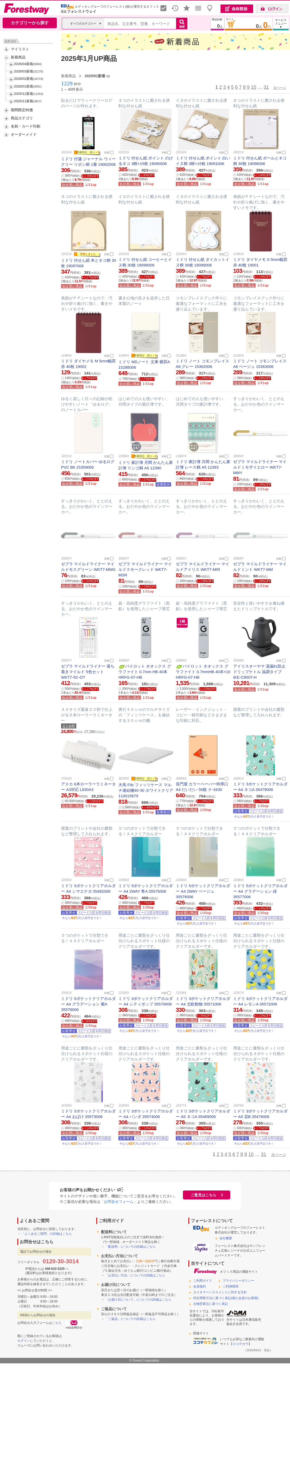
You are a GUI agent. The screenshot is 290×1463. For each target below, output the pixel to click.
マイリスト (20, 49)
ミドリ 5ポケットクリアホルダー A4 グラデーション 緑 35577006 (260, 891)
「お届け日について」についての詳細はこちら (138, 1299)
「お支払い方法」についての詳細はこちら (135, 1275)
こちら (57, 1323)
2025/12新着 (23, 94)
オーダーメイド (24, 134)
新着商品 (18, 57)
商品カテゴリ (22, 118)
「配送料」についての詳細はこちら (130, 1246)
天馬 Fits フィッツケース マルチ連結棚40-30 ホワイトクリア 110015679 (145, 790)
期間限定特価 (22, 110)
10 (253, 87)
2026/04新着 (23, 64)
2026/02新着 (23, 79)
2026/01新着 (23, 86)
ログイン (23, 1341)
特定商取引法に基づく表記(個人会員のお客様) (225, 1298)
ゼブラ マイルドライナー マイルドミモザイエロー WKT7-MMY (260, 467)
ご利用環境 (230, 1286)
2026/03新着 (23, 71)
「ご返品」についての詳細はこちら (130, 1319)
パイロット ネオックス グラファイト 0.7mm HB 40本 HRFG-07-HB (144, 671)
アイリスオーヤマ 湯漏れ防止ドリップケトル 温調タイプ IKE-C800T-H (259, 671)
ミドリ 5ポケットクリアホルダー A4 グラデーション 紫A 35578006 (88, 1004)
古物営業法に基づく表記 (210, 1304)
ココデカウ (240, 1344)
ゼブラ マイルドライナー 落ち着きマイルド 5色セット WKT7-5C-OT (87, 671)
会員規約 (199, 1286)
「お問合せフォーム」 (118, 1201)
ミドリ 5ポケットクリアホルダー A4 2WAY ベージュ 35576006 (203, 891)
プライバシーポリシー (238, 1280)
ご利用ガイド (202, 1280)
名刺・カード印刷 (25, 126)
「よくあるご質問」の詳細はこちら (46, 1234)
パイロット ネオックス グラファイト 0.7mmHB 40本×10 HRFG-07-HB (203, 671)
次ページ (279, 88)
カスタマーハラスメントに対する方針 (220, 1292)
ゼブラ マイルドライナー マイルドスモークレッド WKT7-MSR (145, 569)
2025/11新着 (23, 101)
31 (266, 87)
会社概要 (225, 1238)
